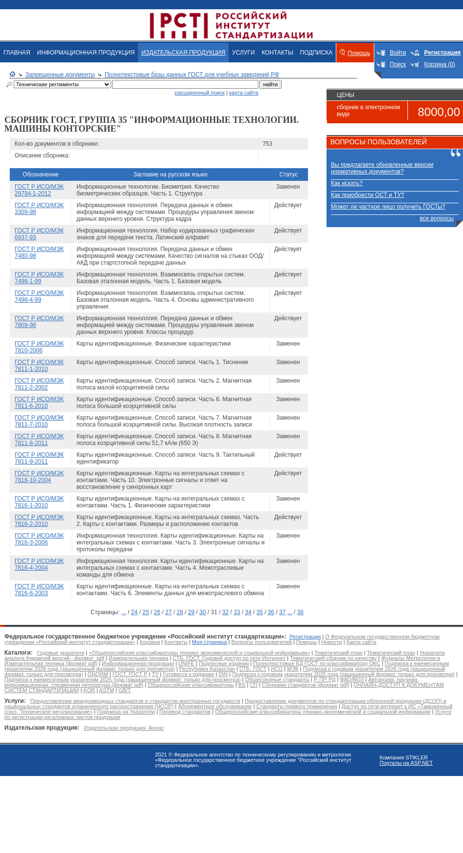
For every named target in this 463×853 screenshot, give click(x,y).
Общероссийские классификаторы (191, 685)
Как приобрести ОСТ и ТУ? (367, 195)
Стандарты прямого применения (296, 706)
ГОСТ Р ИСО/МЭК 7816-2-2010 (39, 520)
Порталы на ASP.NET (406, 763)
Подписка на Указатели (126, 712)
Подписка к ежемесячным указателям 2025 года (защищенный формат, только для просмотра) (122, 679)
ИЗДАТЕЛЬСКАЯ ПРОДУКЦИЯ (183, 52)
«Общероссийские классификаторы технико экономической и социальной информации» (199, 653)
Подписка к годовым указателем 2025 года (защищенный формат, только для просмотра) (343, 674)
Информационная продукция (138, 663)
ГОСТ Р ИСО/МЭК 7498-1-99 (39, 278)
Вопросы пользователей (262, 642)
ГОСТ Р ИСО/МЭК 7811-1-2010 (39, 365)
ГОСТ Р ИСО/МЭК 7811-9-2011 (39, 458)
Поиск (398, 64)
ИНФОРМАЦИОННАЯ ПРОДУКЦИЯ (86, 52)
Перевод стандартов (185, 712)
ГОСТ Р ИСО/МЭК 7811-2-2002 (39, 384)
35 (259, 612)
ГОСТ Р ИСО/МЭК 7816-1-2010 (39, 502)
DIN (223, 674)
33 (236, 612)
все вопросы (437, 218)
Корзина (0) (439, 64)
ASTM (106, 690)
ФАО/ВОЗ (352, 679)
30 (202, 612)
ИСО (277, 669)
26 (157, 612)
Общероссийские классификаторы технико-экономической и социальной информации (322, 712)
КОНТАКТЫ (277, 52)
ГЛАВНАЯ (16, 52)
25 (145, 612)
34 (248, 612)
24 (134, 612)
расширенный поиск (199, 93)
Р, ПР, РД (325, 679)
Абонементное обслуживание (215, 706)
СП (254, 685)
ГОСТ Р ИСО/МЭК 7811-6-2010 (39, 402)
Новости (331, 642)
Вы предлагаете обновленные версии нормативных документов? (382, 168)
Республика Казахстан (207, 669)
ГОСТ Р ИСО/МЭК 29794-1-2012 (39, 190)
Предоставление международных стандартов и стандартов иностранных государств (135, 701)
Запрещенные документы (60, 74)
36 (271, 612)
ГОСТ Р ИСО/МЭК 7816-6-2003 (39, 590)
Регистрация (305, 637)
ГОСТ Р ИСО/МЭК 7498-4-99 (39, 296)
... (123, 612)
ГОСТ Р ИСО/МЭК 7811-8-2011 (39, 439)
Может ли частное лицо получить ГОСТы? (388, 206)
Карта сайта (361, 642)
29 (191, 612)
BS (242, 685)
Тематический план (338, 653)
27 (168, 612)
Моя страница (209, 642)
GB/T (124, 690)
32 (225, 612)
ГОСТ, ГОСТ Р (130, 674)
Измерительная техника (139, 658)
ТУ (155, 674)
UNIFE (186, 663)
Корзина (149, 642)
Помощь (358, 53)
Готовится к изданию (188, 674)
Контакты (176, 642)
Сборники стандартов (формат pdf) (305, 685)
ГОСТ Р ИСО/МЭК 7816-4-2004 (39, 564)
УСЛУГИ (243, 52)
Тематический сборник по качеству (333, 658)
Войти (398, 52)
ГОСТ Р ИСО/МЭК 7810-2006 (39, 347)
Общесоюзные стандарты (277, 679)
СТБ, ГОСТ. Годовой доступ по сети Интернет (229, 658)
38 (300, 612)
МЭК (292, 669)
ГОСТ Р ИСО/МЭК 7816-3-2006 (39, 539)
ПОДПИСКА (316, 52)
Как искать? (347, 183)
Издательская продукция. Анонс (124, 728)
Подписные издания (224, 663)
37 (282, 612)
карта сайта (243, 93)
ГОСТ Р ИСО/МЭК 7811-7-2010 (39, 421)
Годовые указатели (60, 653)
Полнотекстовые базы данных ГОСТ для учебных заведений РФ (192, 74)
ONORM (98, 674)
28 (179, 612)
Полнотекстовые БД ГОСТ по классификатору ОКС (317, 663)
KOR (89, 690)
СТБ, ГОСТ (253, 669)
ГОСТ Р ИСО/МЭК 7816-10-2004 (39, 477)
